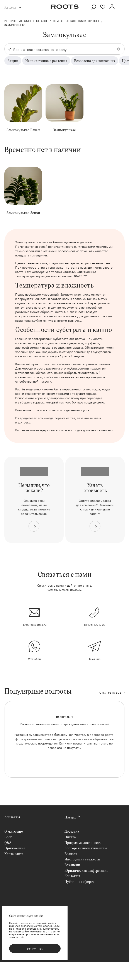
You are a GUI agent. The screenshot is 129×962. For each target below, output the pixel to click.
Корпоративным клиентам (85, 848)
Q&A (8, 842)
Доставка (71, 831)
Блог (8, 837)
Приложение (14, 848)
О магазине (13, 831)
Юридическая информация (86, 870)
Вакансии (72, 864)
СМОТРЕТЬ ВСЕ (110, 692)
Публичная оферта (79, 881)
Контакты (12, 817)
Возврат (70, 853)
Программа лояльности (83, 842)
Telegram (94, 658)
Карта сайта (14, 853)
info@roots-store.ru (34, 624)
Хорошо (35, 948)
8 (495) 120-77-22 (94, 624)
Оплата (70, 837)
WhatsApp (34, 658)
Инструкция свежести (82, 859)
